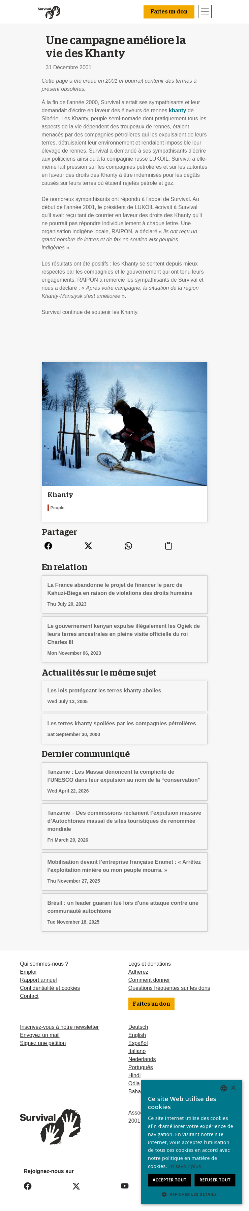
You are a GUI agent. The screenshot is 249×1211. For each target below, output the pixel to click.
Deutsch (138, 1027)
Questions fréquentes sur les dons (169, 988)
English (137, 1035)
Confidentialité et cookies (50, 988)
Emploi (28, 972)
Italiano (137, 1051)
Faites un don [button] (169, 11)
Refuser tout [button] (214, 1180)
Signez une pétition (43, 1043)
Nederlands (142, 1059)
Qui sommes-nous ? (44, 964)
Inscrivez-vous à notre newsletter (59, 1027)
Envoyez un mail (39, 1035)
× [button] (233, 1088)
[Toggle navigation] (205, 11)
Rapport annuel (38, 980)
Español (138, 1043)
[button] (192, 1194)
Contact (29, 996)
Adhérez (138, 972)
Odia (134, 1083)
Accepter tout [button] (169, 1180)
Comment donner (149, 980)
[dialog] (191, 1142)
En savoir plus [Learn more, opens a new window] (184, 1166)
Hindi (134, 1075)
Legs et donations (149, 964)
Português (140, 1067)
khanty (177, 110)
